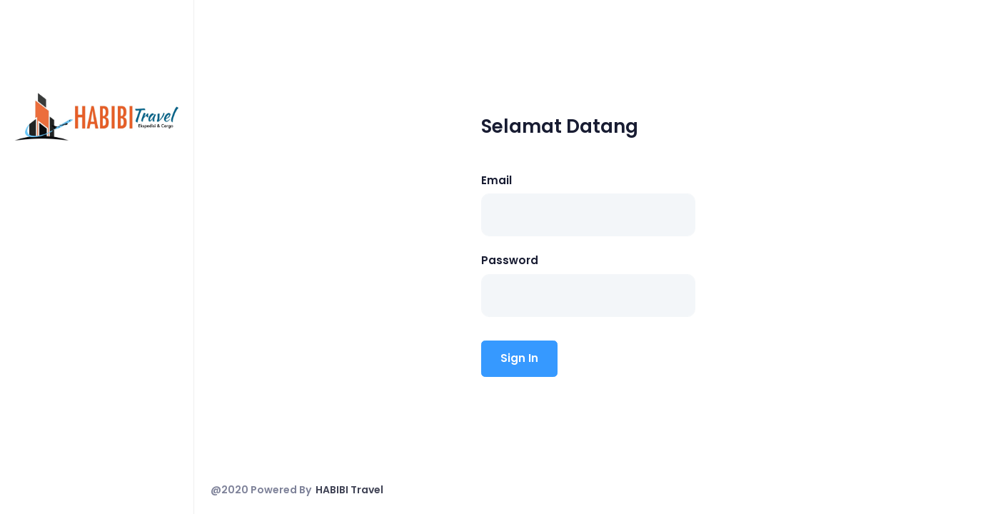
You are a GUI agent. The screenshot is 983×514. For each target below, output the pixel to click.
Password (509, 260)
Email (496, 180)
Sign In (519, 358)
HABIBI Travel (349, 490)
